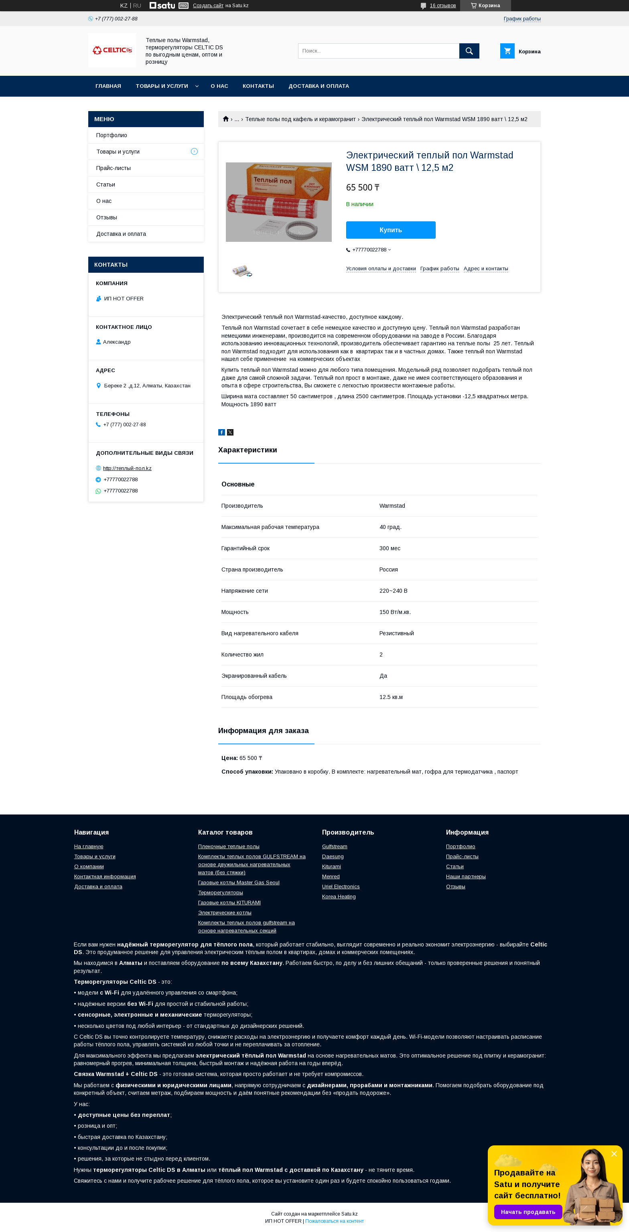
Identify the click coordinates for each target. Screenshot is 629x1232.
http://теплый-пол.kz (127, 468)
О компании (89, 866)
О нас (219, 86)
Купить (391, 230)
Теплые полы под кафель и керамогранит (300, 119)
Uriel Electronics (341, 886)
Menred (331, 876)
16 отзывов (443, 5)
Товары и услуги (162, 86)
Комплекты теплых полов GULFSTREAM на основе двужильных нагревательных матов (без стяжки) (252, 864)
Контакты (258, 86)
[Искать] (469, 51)
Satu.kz (349, 1214)
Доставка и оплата (318, 86)
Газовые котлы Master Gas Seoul (239, 882)
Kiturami (331, 866)
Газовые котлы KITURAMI (229, 903)
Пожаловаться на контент (334, 1221)
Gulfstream (334, 846)
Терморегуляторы (220, 893)
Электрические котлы (225, 913)
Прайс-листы (113, 168)
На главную (88, 846)
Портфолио (111, 135)
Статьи (105, 184)
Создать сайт (208, 5)
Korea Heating (339, 897)
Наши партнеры (466, 876)
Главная (108, 86)
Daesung (333, 856)
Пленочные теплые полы (229, 846)
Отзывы (106, 217)
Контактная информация (105, 876)
